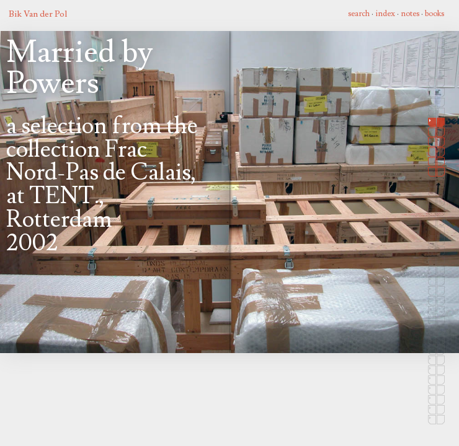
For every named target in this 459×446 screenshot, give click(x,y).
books (434, 14)
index (385, 14)
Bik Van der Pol (38, 14)
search (359, 14)
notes (410, 14)
